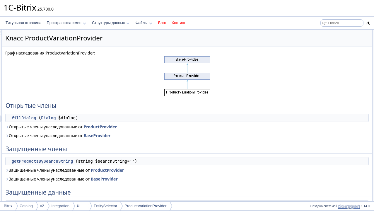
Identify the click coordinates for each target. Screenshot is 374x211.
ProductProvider (173, 127)
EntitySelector (105, 206)
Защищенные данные (326, 59)
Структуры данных (110, 23)
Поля (313, 97)
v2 (42, 206)
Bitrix (8, 206)
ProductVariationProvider (145, 206)
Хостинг (178, 23)
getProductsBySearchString (115, 161)
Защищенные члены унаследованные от (137, 170)
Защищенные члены (325, 46)
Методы (315, 78)
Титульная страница (23, 23)
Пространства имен (66, 23)
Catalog (26, 206)
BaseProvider (170, 135)
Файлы (143, 23)
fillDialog (97, 117)
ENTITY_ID (322, 65)
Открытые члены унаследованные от (134, 127)
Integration (60, 206)
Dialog (121, 117)
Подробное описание (326, 71)
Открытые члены (323, 33)
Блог (162, 23)
